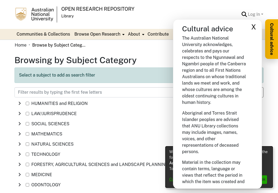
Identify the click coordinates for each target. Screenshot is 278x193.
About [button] (134, 34)
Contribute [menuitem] (158, 34)
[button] (244, 14)
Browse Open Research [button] (97, 34)
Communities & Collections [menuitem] (43, 34)
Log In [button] (254, 14)
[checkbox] (27, 103)
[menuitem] (99, 34)
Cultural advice (271, 39)
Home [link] (21, 45)
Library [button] (67, 16)
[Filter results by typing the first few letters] (112, 92)
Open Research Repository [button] (97, 9)
